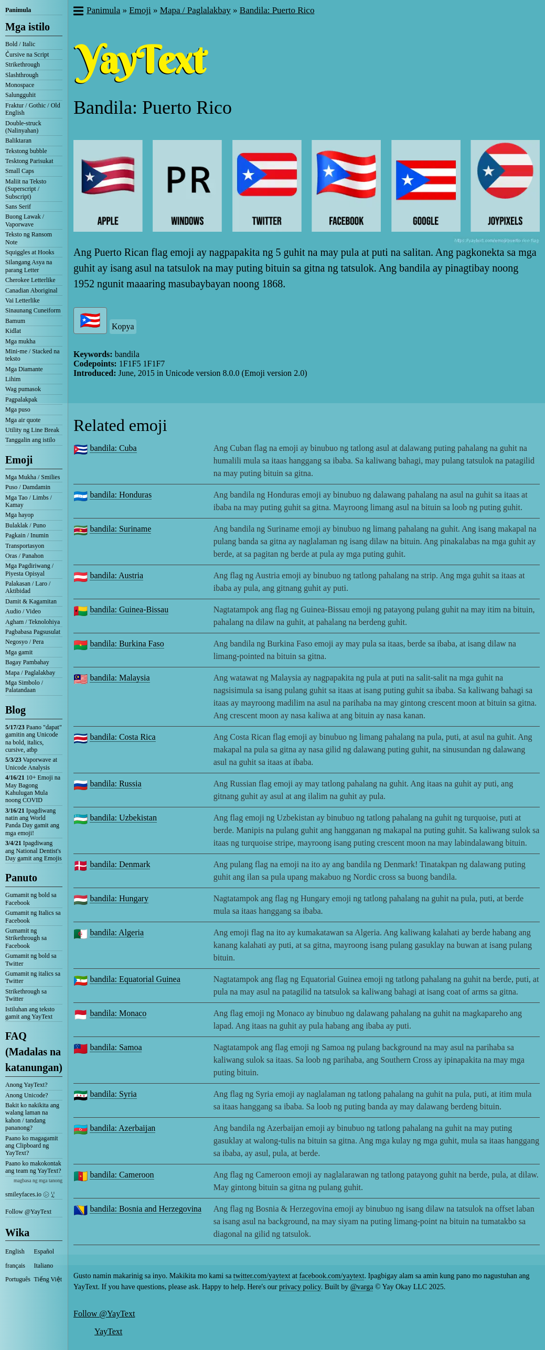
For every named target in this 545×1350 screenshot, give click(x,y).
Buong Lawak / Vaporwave (24, 220)
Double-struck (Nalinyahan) (23, 127)
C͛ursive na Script (27, 54)
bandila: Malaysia (119, 677)
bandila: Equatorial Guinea (135, 979)
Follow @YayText (28, 1211)
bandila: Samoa (116, 1047)
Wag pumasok (23, 389)
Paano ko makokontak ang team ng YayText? (33, 1167)
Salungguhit (20, 95)
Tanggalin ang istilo (30, 440)
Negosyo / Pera (24, 641)
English (15, 1251)
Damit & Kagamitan (31, 601)
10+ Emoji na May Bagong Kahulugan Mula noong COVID (32, 789)
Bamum (15, 321)
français (15, 1265)
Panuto (21, 877)
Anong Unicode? (26, 1095)
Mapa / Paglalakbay (30, 672)
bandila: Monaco (118, 1013)
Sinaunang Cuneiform (33, 310)
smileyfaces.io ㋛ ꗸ (30, 1194)
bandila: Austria (116, 575)
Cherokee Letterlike (30, 280)
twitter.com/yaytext (261, 1276)
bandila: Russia (115, 783)
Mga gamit (19, 652)
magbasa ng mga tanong (38, 1180)
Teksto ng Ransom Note (28, 238)
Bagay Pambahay (27, 662)
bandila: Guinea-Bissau (129, 609)
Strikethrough (22, 64)
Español (44, 1251)
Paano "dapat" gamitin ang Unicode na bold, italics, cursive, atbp (33, 738)
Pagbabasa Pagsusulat (32, 631)
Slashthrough (21, 75)
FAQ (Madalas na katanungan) (33, 1051)
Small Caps (19, 171)
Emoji (19, 460)
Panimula (18, 10)
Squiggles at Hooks (29, 252)
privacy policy (300, 1287)
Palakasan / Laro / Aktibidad (27, 587)
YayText (108, 1331)
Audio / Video (23, 611)
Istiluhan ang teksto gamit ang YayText (30, 1013)
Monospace (19, 85)
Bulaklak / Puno (25, 525)
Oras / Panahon (24, 555)
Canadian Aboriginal (31, 290)
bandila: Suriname (120, 528)
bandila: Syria (113, 1093)
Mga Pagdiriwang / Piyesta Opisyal (29, 569)
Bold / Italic (20, 44)
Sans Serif (18, 206)
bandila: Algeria (117, 932)
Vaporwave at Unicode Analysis (31, 763)
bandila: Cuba (113, 448)
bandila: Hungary (119, 898)
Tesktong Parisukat (29, 161)
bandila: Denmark (120, 864)
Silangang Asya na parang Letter (28, 265)
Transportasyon (24, 545)
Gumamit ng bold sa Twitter (31, 959)
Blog (15, 710)
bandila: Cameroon (122, 1174)
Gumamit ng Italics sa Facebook (33, 916)
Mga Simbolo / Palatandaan (24, 686)
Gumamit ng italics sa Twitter (32, 977)
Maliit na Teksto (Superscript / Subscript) (25, 189)
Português (17, 1279)
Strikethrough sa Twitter (26, 995)
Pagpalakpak (21, 399)
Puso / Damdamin (27, 487)
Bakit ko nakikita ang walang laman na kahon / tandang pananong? (32, 1116)
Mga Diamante (24, 369)
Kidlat (13, 330)
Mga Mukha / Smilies (32, 477)
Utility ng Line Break (32, 430)
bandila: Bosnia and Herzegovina (145, 1208)
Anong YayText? (26, 1084)
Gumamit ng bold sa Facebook (31, 898)
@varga (361, 1287)
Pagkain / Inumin (27, 535)
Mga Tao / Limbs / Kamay (28, 501)
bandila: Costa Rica (122, 736)
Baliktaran (18, 140)
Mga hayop (19, 515)
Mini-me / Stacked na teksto (32, 355)
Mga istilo (27, 27)
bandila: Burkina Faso (127, 643)
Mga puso (17, 409)
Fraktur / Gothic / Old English (32, 109)
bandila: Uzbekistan (123, 817)
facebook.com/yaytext (331, 1276)
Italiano (44, 1265)
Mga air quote (22, 420)
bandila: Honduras (121, 494)
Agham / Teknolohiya (32, 621)
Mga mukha (20, 341)
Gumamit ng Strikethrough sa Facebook (26, 938)
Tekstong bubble (26, 151)
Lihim (12, 379)
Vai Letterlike (22, 300)
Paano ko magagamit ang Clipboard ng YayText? (31, 1146)
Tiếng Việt (48, 1279)
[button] (77, 12)
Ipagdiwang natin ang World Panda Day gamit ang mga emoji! (32, 822)
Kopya (123, 326)
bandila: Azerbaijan (122, 1128)
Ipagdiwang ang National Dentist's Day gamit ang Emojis (33, 850)
